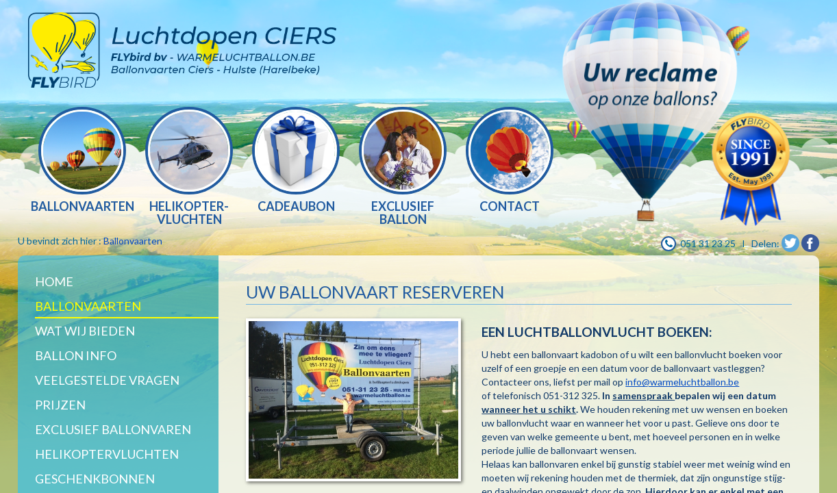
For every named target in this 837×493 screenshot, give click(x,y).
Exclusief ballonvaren (113, 429)
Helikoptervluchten (107, 454)
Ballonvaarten (132, 240)
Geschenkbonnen (95, 478)
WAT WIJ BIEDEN (85, 330)
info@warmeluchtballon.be (682, 382)
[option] (82, 161)
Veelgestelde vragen (107, 380)
